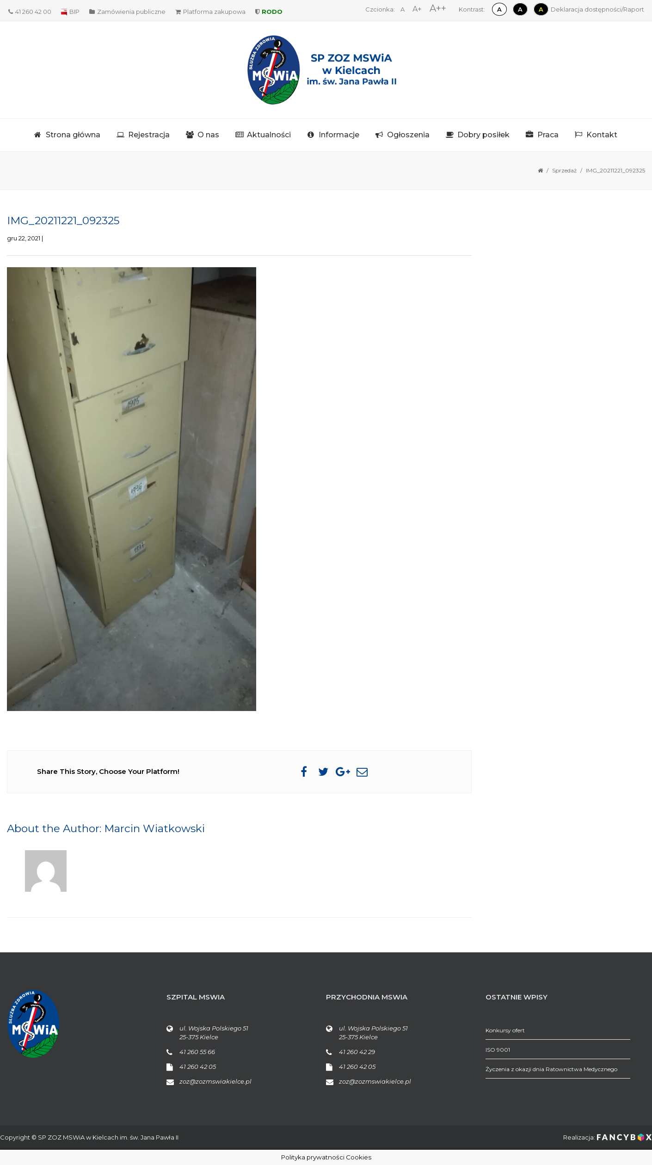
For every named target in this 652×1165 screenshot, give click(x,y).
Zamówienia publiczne (127, 11)
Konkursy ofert (505, 1030)
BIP (70, 11)
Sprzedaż (564, 170)
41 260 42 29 (357, 1051)
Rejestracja (149, 134)
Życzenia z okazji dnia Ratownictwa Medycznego (551, 1069)
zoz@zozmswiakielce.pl (215, 1081)
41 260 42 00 (29, 11)
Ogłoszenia (408, 134)
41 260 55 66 (197, 1051)
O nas (208, 134)
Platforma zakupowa (210, 11)
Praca (548, 134)
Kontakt (601, 134)
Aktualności (269, 134)
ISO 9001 (498, 1049)
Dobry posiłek (483, 134)
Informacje (339, 134)
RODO (269, 11)
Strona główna (73, 134)
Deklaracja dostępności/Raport (597, 9)
